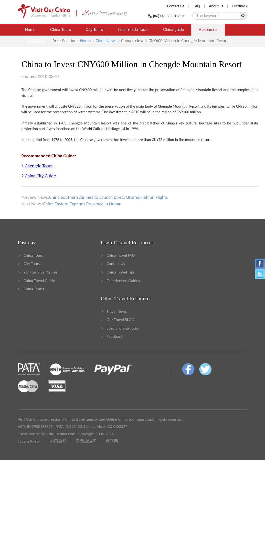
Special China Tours (123, 328)
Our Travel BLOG (120, 319)
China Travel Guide (39, 280)
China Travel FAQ (121, 255)
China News (106, 40)
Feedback (239, 6)
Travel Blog (35, 41)
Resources (208, 30)
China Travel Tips (121, 272)
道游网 (112, 441)
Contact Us (175, 6)
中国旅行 (58, 441)
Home (30, 30)
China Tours (60, 30)
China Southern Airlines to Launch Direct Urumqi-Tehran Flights (108, 197)
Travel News (117, 311)
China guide (173, 30)
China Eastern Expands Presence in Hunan (82, 204)
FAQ (196, 6)
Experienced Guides (123, 280)
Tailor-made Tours (132, 30)
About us (216, 6)
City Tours (94, 30)
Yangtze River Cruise (40, 272)
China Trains (34, 289)
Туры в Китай (29, 441)
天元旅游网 (86, 441)
